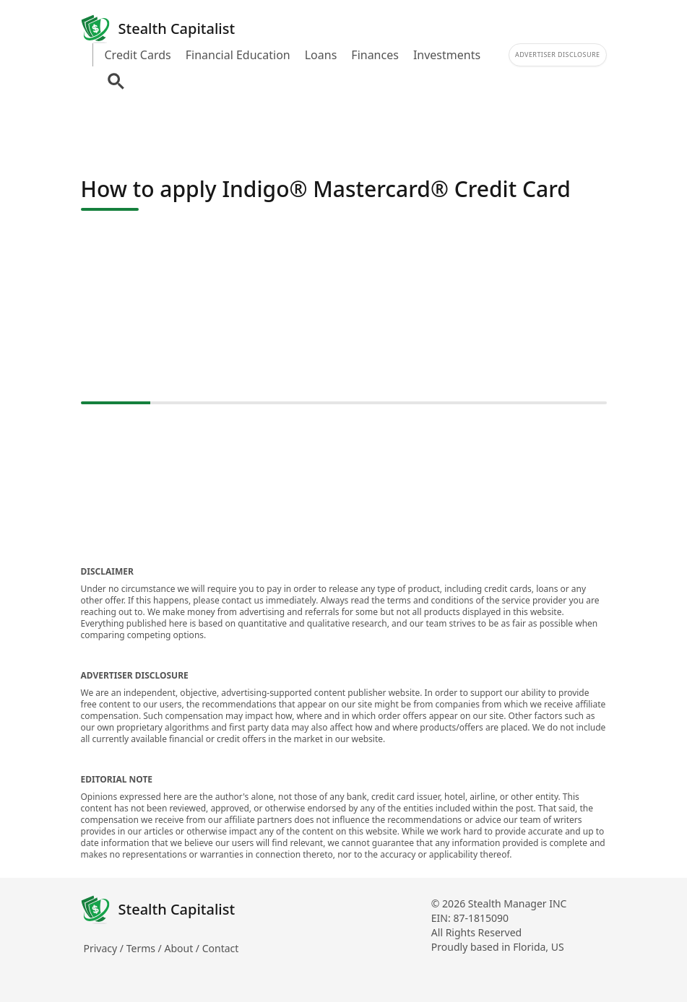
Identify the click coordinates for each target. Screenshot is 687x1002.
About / (183, 948)
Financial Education (238, 55)
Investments (446, 55)
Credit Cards (138, 55)
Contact (220, 948)
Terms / (145, 948)
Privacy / (105, 948)
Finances (375, 55)
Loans (321, 55)
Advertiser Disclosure (557, 54)
